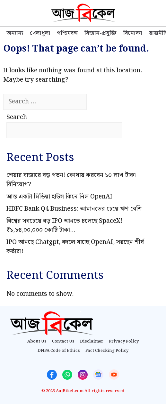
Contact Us (63, 341)
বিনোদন (132, 33)
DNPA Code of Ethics (59, 351)
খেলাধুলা (40, 33)
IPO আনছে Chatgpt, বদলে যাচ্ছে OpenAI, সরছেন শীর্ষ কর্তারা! (75, 246)
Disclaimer (91, 341)
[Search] (98, 102)
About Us (37, 341)
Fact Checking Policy (106, 351)
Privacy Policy (124, 341)
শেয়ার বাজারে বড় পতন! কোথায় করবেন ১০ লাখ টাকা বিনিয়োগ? (71, 180)
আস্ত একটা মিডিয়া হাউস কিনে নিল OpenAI (59, 197)
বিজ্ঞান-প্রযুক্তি (100, 33)
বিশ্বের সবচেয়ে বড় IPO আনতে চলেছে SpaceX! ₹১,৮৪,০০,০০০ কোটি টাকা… (64, 225)
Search (16, 117)
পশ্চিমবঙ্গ (67, 33)
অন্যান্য (14, 33)
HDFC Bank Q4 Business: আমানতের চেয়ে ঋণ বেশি (74, 209)
